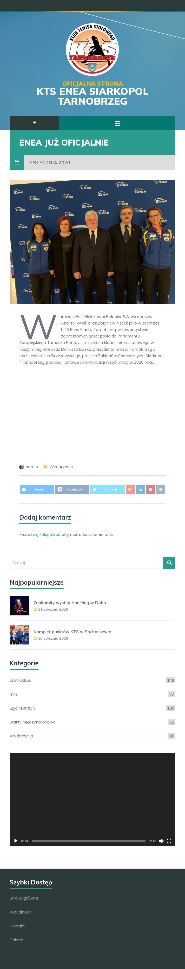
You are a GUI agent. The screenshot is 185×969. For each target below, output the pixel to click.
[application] (92, 799)
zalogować (49, 534)
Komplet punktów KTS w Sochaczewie (72, 631)
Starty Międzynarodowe (32, 721)
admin (32, 466)
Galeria (16, 940)
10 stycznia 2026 (53, 638)
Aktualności (21, 912)
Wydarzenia (61, 466)
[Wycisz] (161, 841)
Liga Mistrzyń (22, 708)
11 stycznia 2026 (53, 609)
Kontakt (17, 926)
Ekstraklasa (21, 680)
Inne (14, 694)
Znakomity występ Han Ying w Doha (70, 602)
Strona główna (24, 898)
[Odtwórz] (15, 841)
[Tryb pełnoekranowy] (169, 841)
